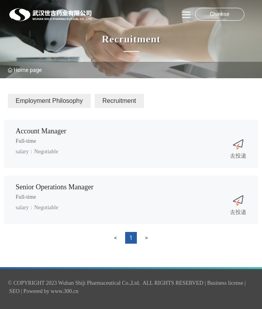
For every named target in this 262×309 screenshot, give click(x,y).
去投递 (238, 156)
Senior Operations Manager (54, 187)
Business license (225, 283)
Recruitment (131, 39)
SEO (14, 291)
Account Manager (41, 131)
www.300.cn (65, 291)
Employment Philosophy (49, 100)
